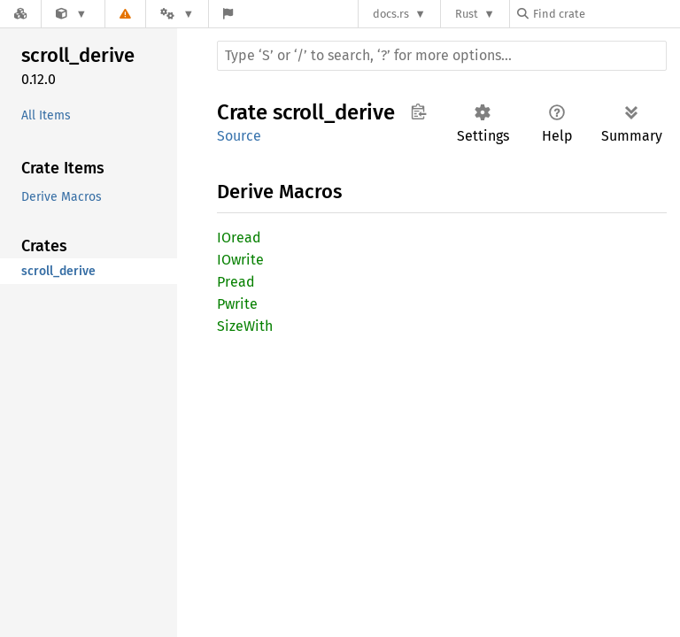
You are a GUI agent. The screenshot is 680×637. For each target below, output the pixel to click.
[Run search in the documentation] (442, 56)
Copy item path (418, 111)
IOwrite (240, 259)
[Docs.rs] (20, 13)
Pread (236, 281)
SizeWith (245, 326)
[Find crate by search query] (605, 13)
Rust (466, 13)
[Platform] (177, 13)
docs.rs (391, 13)
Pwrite (237, 303)
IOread (239, 237)
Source (239, 135)
